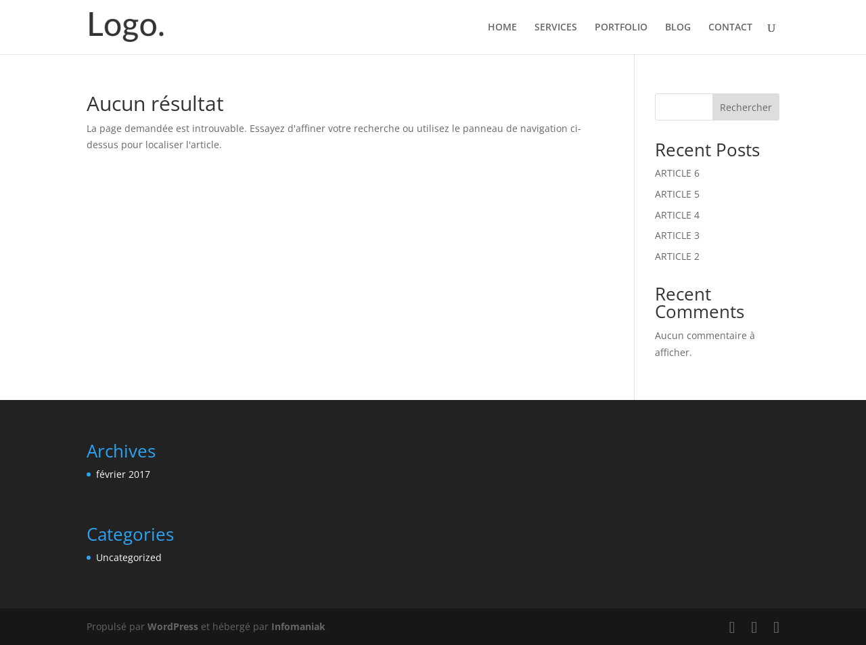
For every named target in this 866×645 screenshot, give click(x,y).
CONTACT (730, 27)
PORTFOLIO (621, 27)
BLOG (678, 27)
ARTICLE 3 (677, 235)
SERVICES (555, 27)
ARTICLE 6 (677, 172)
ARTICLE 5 (677, 193)
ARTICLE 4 (677, 214)
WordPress (172, 626)
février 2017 (123, 474)
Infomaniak (298, 626)
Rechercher (746, 107)
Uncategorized (129, 557)
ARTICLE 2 (677, 256)
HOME (502, 27)
